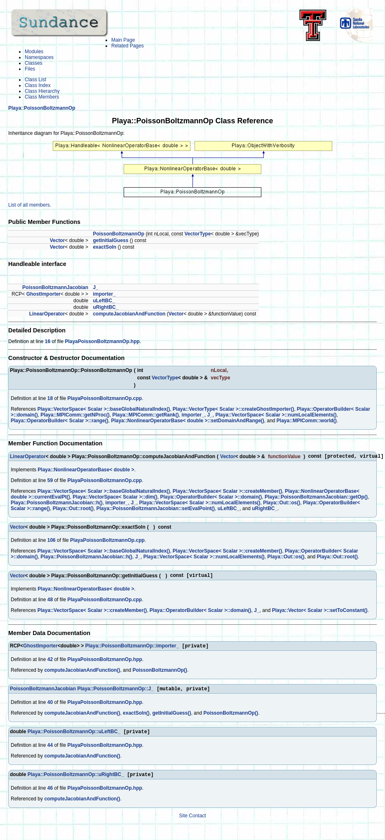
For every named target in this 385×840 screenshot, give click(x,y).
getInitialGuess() (171, 716)
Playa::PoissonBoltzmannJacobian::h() (57, 503)
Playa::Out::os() (281, 503)
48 (50, 601)
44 (50, 749)
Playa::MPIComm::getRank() (145, 415)
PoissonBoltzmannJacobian (55, 287)
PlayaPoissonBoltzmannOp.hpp (102, 341)
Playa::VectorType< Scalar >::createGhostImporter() (233, 409)
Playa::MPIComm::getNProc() (74, 415)
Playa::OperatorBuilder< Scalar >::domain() (211, 498)
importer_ (104, 294)
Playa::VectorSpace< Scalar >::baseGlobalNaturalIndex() (104, 409)
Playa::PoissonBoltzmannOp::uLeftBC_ (74, 736)
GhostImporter (43, 294)
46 (50, 793)
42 (50, 662)
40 (50, 705)
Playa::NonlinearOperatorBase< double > (86, 470)
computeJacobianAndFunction (129, 314)
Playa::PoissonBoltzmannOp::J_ (115, 692)
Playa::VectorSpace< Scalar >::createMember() (227, 492)
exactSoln (104, 247)
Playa (14, 108)
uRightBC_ (105, 307)
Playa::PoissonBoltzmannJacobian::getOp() (316, 498)
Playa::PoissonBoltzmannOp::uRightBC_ (76, 779)
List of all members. (29, 205)
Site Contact (192, 821)
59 (50, 481)
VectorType (198, 234)
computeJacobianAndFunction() (82, 672)
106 (51, 541)
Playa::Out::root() (73, 509)
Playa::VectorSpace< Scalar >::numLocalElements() (275, 415)
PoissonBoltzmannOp (49, 108)
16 (47, 341)
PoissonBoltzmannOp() (159, 672)
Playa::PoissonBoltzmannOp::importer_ (132, 648)
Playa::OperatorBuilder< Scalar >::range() (59, 421)
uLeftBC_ (104, 301)
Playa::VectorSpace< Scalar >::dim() (115, 498)
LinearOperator (47, 314)
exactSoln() (136, 716)
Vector (57, 240)
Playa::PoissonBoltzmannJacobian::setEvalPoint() (155, 509)
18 (50, 398)
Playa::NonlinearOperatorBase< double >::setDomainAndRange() (187, 421)
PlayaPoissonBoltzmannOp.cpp (104, 398)
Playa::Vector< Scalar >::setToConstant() (320, 612)
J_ (95, 287)
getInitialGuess (110, 240)
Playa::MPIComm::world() (307, 421)
